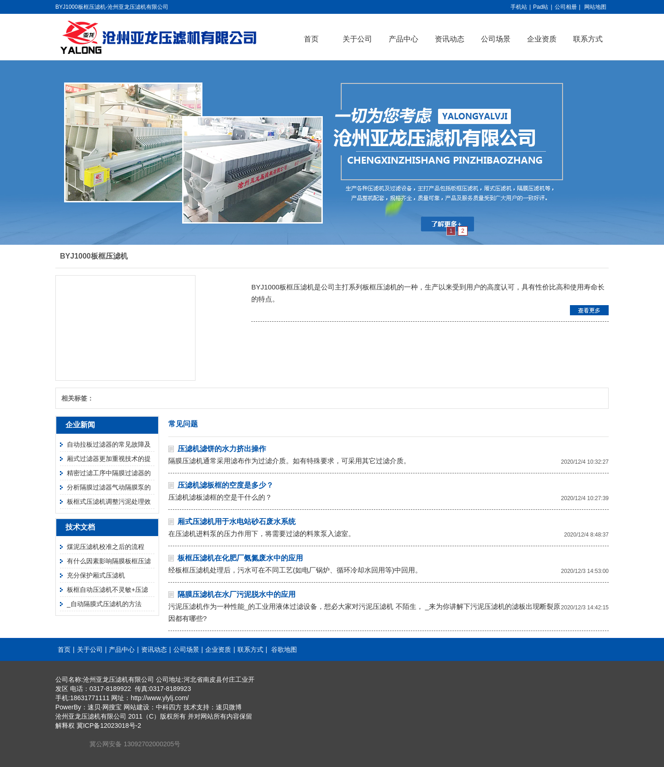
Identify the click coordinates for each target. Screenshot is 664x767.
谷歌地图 (284, 649)
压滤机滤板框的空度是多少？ (225, 485)
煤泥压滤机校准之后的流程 (105, 546)
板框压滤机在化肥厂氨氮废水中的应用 (240, 558)
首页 (311, 39)
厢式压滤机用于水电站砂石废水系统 (237, 521)
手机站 (518, 7)
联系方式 (588, 39)
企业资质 (542, 39)
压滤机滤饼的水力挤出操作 (222, 449)
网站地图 (595, 7)
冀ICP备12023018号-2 (109, 725)
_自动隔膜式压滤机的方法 (104, 604)
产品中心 (403, 39)
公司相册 (566, 7)
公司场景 (495, 39)
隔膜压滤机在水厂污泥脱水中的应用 (237, 594)
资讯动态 (449, 39)
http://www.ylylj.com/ (159, 698)
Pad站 (540, 7)
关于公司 (357, 39)
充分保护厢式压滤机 (96, 575)
